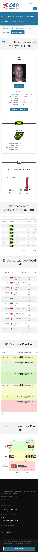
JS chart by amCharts (11, 177)
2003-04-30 (5, 357)
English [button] (32, 3)
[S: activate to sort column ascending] (26, 221)
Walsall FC (17, 308)
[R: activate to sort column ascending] (28, 272)
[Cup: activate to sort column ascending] (35, 272)
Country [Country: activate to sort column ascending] (12, 221)
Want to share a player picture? (11, 520)
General (6, 28)
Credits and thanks (8, 517)
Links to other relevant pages (10, 509)
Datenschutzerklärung (8, 523)
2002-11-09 (5, 385)
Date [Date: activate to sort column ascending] (3, 352)
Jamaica (15, 226)
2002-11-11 (5, 373)
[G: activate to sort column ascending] (28, 221)
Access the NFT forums (9, 514)
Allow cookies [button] (19, 548)
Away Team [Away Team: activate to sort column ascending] (27, 352)
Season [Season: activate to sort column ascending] (4, 221)
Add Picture (19, 86)
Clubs (28, 28)
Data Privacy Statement (9, 525)
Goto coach (19, 109)
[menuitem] (30, 439)
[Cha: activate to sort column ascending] (32, 272)
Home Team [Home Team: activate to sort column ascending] (19, 352)
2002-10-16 (5, 396)
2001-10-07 (5, 402)
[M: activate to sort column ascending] (23, 221)
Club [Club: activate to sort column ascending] (11, 272)
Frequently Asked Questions (10, 512)
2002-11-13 (5, 362)
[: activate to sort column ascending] (2, 272)
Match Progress (17, 32)
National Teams (17, 28)
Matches (6, 32)
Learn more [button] (28, 544)
